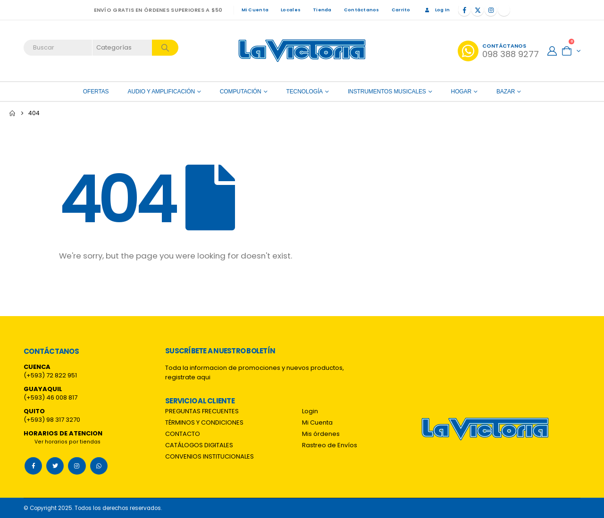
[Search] (165, 48)
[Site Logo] (302, 50)
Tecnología (304, 91)
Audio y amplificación (161, 91)
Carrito (401, 10)
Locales (291, 10)
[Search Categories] (122, 48)
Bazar (505, 91)
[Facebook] (464, 10)
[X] (477, 10)
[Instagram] (491, 10)
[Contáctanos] (498, 51)
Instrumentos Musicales (387, 91)
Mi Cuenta (255, 10)
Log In (436, 10)
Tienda (322, 10)
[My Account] (552, 51)
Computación (240, 91)
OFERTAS (96, 91)
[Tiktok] (504, 10)
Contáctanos (361, 10)
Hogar (461, 91)
